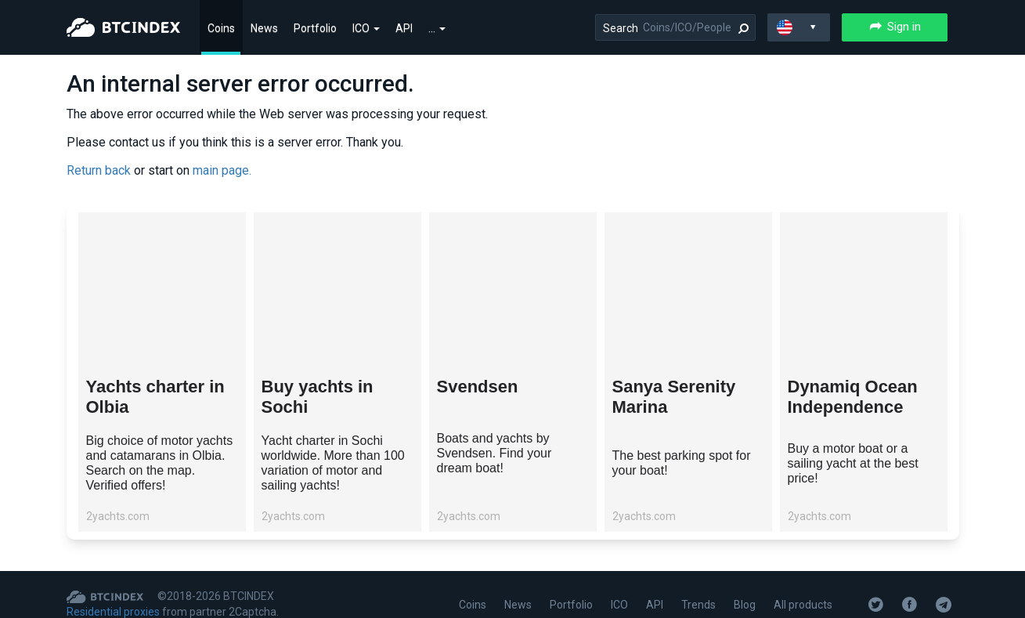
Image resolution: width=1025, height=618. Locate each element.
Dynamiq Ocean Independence (853, 397)
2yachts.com (118, 516)
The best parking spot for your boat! (681, 463)
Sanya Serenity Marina (674, 397)
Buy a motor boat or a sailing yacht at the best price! (853, 463)
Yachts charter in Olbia (155, 397)
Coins (221, 28)
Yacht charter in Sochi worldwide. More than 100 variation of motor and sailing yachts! (333, 463)
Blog (745, 604)
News (264, 28)
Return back (99, 170)
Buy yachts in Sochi (318, 397)
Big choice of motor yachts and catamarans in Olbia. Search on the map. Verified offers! (159, 463)
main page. (222, 170)
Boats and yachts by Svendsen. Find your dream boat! (494, 453)
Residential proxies (113, 611)
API (404, 28)
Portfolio (315, 28)
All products (803, 604)
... (437, 28)
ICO (366, 28)
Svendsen (477, 386)
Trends (698, 604)
